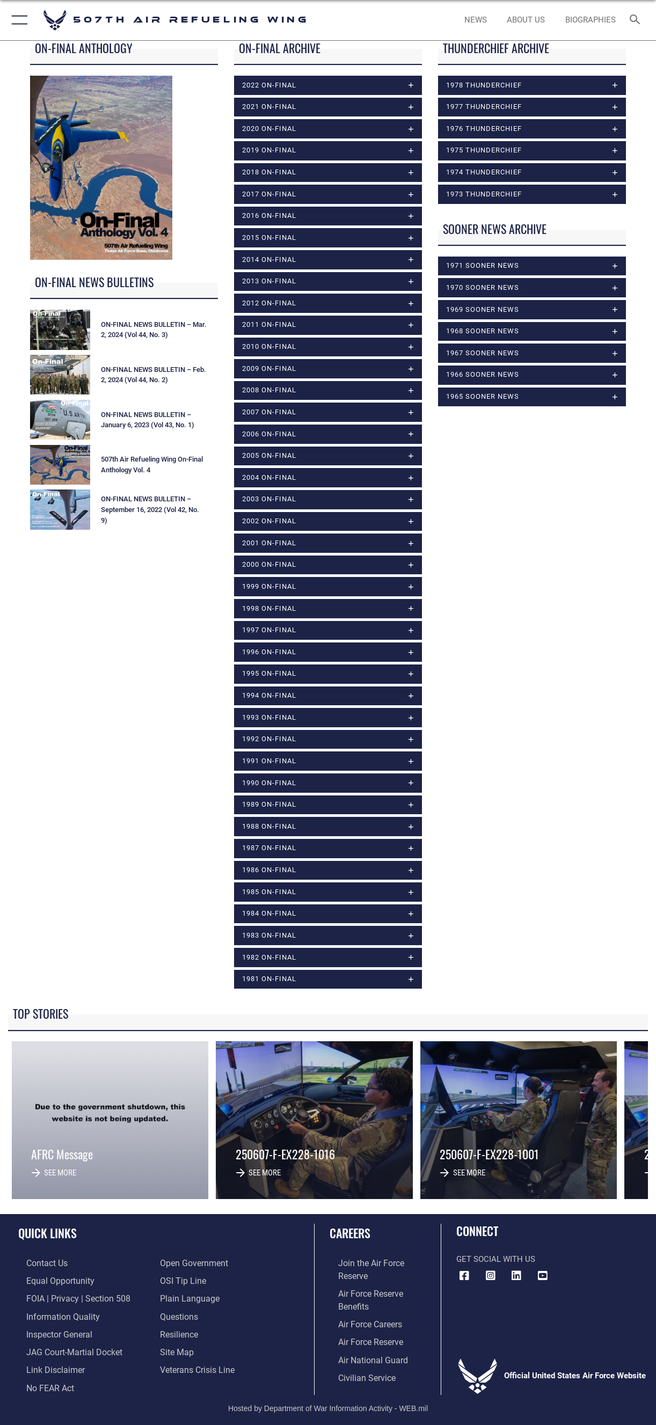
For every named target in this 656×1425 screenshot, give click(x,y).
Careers (350, 1232)
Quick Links (47, 1232)
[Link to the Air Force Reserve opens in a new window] (361, 1314)
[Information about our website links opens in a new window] (46, 1365)
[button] (17, 20)
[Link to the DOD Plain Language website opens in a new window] (187, 1297)
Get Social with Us (495, 1259)
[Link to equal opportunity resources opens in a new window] (50, 1279)
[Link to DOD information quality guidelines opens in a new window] (52, 1314)
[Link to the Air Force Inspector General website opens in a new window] (50, 1330)
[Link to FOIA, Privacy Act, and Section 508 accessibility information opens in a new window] (67, 1297)
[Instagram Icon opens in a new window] (491, 1276)
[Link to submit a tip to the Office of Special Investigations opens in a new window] (181, 1279)
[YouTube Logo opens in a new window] (543, 1276)
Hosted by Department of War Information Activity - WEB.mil (328, 1401)
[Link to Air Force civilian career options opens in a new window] (357, 1348)
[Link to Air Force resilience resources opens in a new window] (178, 1330)
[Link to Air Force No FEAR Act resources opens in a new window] (41, 1381)
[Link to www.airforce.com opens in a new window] (377, 1263)
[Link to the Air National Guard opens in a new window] (363, 1330)
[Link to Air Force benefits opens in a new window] (377, 1279)
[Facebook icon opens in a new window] (464, 1276)
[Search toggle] (637, 20)
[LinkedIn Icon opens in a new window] (516, 1276)
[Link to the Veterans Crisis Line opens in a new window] (196, 1365)
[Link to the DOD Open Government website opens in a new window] (192, 1263)
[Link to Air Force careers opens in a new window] (361, 1297)
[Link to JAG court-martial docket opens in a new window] (64, 1348)
